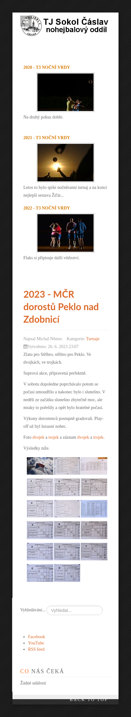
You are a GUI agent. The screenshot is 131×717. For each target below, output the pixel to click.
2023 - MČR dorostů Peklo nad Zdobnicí (61, 306)
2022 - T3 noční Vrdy (46, 208)
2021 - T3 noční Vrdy (46, 137)
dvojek (38, 437)
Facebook (36, 636)
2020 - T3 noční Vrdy (46, 67)
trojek (54, 437)
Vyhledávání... (32, 610)
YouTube (36, 643)
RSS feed (36, 649)
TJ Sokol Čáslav (70, 19)
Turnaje (92, 338)
